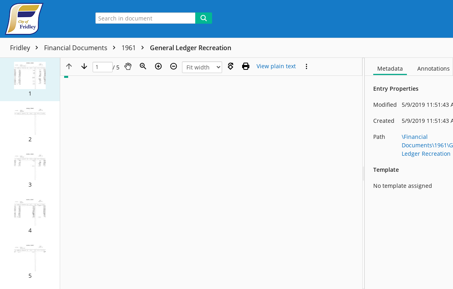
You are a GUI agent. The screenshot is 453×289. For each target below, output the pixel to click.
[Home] (42, 19)
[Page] (103, 67)
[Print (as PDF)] (246, 66)
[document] (409, 173)
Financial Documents (81, 47)
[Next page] (84, 66)
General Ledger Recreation (190, 47)
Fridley (26, 47)
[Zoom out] (173, 66)
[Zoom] (143, 66)
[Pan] (128, 66)
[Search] (203, 18)
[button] (30, 79)
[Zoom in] (158, 66)
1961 (134, 47)
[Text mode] (276, 66)
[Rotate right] (230, 66)
